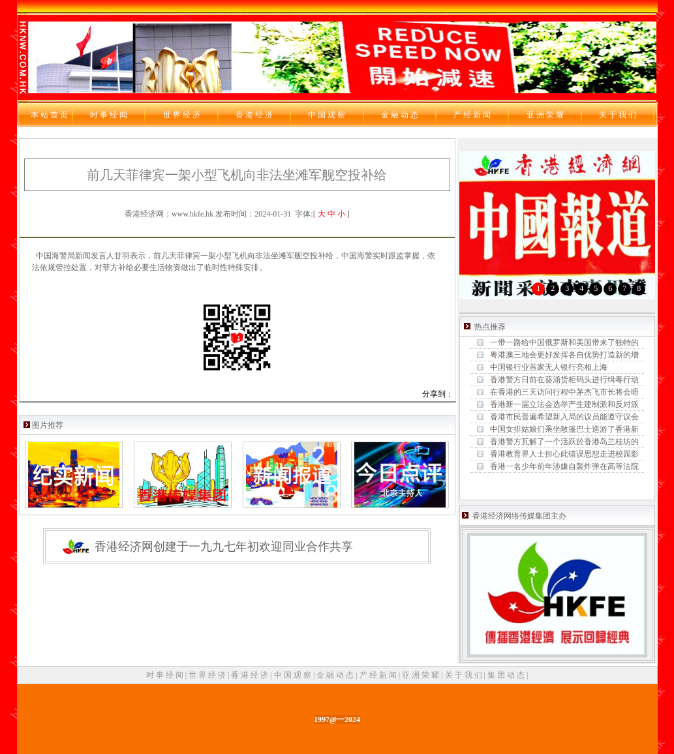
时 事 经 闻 (165, 675)
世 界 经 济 (208, 675)
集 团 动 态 (507, 675)
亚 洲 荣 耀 (421, 675)
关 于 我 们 (464, 675)
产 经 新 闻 (379, 675)
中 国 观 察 (293, 675)
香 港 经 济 (250, 675)
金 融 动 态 (336, 675)
